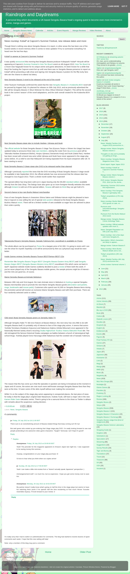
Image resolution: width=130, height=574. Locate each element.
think (64, 187)
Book (98, 313)
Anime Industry (102, 301)
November (105, 127)
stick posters (48, 200)
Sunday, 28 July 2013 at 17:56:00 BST (33, 466)
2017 (101, 108)
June (103, 269)
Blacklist (100, 307)
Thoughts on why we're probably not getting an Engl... (113, 155)
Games (99, 343)
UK (98, 462)
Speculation (101, 439)
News (12, 410)
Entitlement (101, 331)
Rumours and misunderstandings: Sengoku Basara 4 (112, 208)
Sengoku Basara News (22, 30)
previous (73, 151)
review (61, 267)
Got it (124, 6)
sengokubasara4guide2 (105, 93)
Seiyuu (99, 405)
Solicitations (101, 436)
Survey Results (102, 448)
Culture (99, 316)
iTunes (39, 246)
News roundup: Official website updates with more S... (112, 225)
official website (14, 148)
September (105, 134)
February (104, 282)
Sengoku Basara (21, 410)
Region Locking (102, 396)
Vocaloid (100, 468)
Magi (98, 364)
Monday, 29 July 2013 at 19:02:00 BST (41, 484)
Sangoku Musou (103, 402)
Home (6, 30)
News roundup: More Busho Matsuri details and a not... (111, 250)
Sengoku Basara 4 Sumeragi (107, 417)
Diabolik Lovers (102, 319)
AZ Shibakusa (102, 57)
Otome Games (102, 387)
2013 (101, 121)
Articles (50, 30)
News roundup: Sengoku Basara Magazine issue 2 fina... (113, 160)
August (104, 137)
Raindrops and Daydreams (32, 14)
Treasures (100, 460)
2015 (101, 115)
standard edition (72, 182)
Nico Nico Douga (103, 381)
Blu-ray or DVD (102, 310)
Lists (98, 361)
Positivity (100, 393)
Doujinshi (100, 325)
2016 (101, 111)
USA (98, 465)
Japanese (100, 355)
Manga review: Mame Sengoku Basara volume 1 (112, 176)
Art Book (100, 304)
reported (25, 172)
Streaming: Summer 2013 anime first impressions (113, 186)
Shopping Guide (103, 430)
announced (20, 62)
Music (99, 372)
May (103, 272)
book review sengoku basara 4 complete (108, 81)
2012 (101, 289)
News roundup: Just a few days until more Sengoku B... (112, 236)
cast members (41, 151)
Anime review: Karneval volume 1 (113, 264)
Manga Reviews (79, 30)
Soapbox (100, 433)
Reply (12, 434)
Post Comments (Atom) (23, 557)
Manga (99, 366)
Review (99, 399)
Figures (99, 337)
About (108, 30)
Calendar (39, 30)
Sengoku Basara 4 (103, 411)
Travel (99, 457)
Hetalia (99, 349)
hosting (69, 282)
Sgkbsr (99, 68)
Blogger (113, 567)
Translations (101, 454)
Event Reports (63, 30)
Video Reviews (96, 30)
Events (99, 334)
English (99, 328)
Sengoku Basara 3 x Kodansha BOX (68, 85)
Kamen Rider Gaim (12, 399)
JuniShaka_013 (102, 91)
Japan (99, 352)
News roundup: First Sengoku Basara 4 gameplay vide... (112, 192)
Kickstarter (100, 358)
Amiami (15, 187)
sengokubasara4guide (113, 68)
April (103, 275)
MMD (99, 369)
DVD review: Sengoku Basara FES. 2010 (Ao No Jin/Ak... (112, 181)
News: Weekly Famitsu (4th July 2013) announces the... (113, 260)
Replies (16, 439)
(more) (119, 65)
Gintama (100, 346)
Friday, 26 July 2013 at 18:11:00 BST (26, 420)
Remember (8, 262)
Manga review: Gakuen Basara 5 (113, 245)
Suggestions (101, 445)
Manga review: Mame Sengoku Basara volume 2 (112, 149)
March (103, 278)
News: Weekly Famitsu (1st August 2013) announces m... (112, 144)
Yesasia (48, 187)
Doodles (100, 322)
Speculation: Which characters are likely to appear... (112, 241)
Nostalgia (100, 384)
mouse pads (28, 287)
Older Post (85, 552)
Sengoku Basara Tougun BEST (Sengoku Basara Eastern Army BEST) (46, 262)
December (105, 124)
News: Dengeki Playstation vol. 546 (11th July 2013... (112, 231)
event (20, 203)
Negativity (100, 375)
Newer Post (10, 552)
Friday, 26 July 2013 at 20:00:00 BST (40, 443)
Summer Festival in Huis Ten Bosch (38, 64)
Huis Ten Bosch (81, 64)
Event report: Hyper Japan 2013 (112, 164)
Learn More (113, 6)
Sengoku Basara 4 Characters (108, 414)
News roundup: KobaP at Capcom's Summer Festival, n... (112, 170)
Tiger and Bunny (103, 451)
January (104, 285)
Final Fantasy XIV (103, 340)
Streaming (100, 442)
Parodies (100, 390)
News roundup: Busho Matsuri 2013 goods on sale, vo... (112, 202)
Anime (99, 298)
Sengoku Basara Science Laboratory (110, 425)
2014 (101, 118)
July (103, 140)
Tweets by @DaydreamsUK (107, 48)
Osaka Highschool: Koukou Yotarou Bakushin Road (61, 331)
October (104, 131)
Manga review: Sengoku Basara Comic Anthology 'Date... (112, 220)
